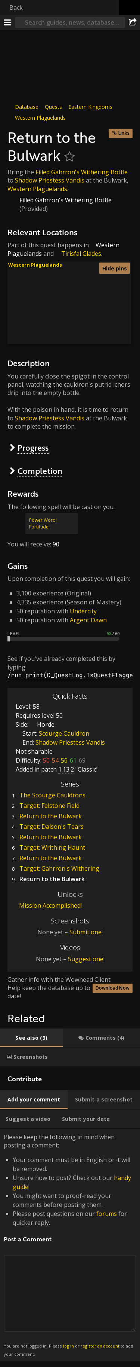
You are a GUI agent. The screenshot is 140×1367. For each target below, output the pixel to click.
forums (106, 1214)
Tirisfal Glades (81, 253)
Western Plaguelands (40, 117)
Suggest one (85, 959)
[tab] (31, 1038)
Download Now (113, 988)
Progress (33, 447)
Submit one (85, 932)
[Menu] (7, 22)
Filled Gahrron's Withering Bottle (81, 172)
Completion (40, 470)
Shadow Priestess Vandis (49, 180)
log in (68, 1346)
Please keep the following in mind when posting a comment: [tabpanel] (70, 1245)
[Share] (132, 22)
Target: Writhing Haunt (52, 847)
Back (16, 7)
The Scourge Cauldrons (52, 795)
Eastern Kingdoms (90, 106)
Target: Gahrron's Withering (59, 868)
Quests (53, 106)
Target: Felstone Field (49, 805)
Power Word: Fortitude (43, 523)
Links (124, 133)
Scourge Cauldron (64, 733)
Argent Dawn (88, 620)
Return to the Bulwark (50, 816)
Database (26, 106)
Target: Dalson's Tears (51, 826)
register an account (100, 1346)
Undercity (83, 611)
